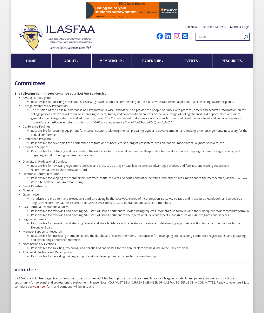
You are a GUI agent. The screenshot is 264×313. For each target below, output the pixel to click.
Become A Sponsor (213, 27)
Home (31, 60)
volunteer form (43, 286)
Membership (112, 60)
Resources (233, 60)
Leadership (151, 60)
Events (192, 60)
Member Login (240, 27)
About (71, 60)
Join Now (191, 27)
